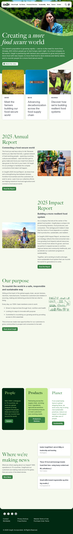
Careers (53, 4)
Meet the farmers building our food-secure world (11, 108)
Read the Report (9, 189)
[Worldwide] (69, 5)
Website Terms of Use (41, 519)
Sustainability (42, 4)
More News (7, 477)
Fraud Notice (22, 521)
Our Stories (22, 4)
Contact (59, 4)
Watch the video (11, 64)
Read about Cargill (10, 329)
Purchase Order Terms (41, 521)
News (48, 4)
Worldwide (6, 521)
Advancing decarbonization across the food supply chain (37, 108)
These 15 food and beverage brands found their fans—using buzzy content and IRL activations (54, 465)
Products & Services (32, 4)
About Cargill (14, 4)
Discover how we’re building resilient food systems (59, 107)
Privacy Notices (22, 519)
